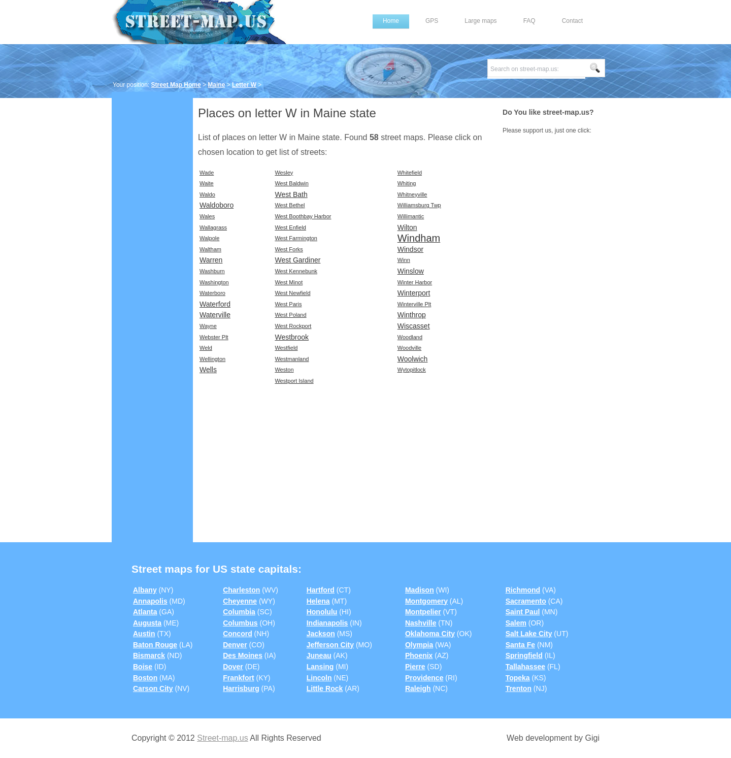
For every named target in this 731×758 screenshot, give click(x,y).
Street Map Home (176, 84)
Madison (419, 590)
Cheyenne (240, 601)
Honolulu (322, 612)
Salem (516, 623)
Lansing (320, 667)
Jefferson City (330, 645)
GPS (431, 20)
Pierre (415, 667)
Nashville (420, 623)
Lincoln (319, 678)
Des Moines (242, 655)
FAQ (529, 20)
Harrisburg (241, 688)
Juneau (319, 655)
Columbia (239, 612)
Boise (142, 667)
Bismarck (149, 655)
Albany (145, 590)
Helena (318, 601)
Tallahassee (525, 667)
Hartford (321, 590)
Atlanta (145, 612)
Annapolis (150, 601)
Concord (237, 634)
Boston (145, 678)
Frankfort (238, 678)
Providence (424, 678)
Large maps (480, 20)
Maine (216, 84)
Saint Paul (523, 612)
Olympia (419, 645)
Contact (572, 20)
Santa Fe (520, 645)
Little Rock (325, 688)
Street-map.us (222, 738)
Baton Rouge (155, 645)
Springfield (524, 655)
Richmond (523, 590)
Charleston (241, 590)
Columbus (240, 623)
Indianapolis (327, 623)
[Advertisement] (152, 252)
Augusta (147, 623)
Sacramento (526, 601)
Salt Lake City (529, 634)
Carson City (153, 688)
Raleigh (418, 688)
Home (391, 20)
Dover (233, 667)
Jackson (321, 634)
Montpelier (423, 612)
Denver (235, 645)
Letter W (244, 84)
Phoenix (419, 655)
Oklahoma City (430, 634)
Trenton (518, 688)
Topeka (518, 678)
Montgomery (426, 601)
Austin (144, 634)
